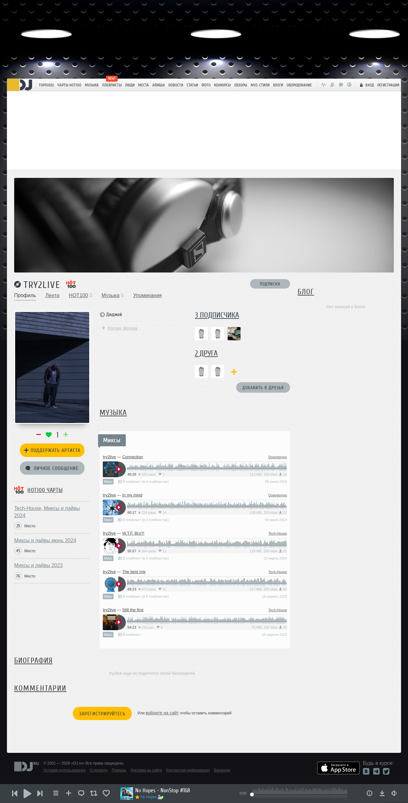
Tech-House (277, 533)
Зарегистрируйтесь (102, 714)
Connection (132, 456)
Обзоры (240, 85)
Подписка (270, 284)
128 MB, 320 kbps (268, 551)
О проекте (99, 770)
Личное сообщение (52, 468)
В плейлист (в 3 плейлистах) (143, 520)
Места (143, 85)
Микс (108, 482)
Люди (130, 85)
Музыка (92, 85)
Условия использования (64, 770)
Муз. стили (260, 85)
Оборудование (299, 85)
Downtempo (277, 457)
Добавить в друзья (263, 387)
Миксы (111, 440)
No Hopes (148, 797)
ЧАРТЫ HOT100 (69, 85)
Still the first (132, 609)
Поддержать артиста (52, 450)
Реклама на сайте (146, 770)
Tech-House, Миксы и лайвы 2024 (47, 512)
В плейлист (129, 634)
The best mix (133, 571)
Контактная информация (188, 770)
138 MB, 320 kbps (268, 512)
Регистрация (388, 85)
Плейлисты (112, 85)
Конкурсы (222, 85)
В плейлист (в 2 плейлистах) (143, 558)
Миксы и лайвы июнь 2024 (45, 540)
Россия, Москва (119, 328)
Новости (175, 85)
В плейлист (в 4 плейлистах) (143, 482)
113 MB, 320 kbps (268, 474)
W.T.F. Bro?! (133, 533)
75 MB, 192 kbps (269, 627)
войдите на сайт (162, 712)
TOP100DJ (46, 85)
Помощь (119, 770)
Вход (366, 85)
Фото (206, 85)
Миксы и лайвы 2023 (38, 565)
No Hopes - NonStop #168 (162, 790)
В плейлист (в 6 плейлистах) (143, 596)
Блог (306, 292)
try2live (42, 284)
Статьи (192, 85)
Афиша (158, 85)
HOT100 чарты (45, 490)
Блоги (278, 85)
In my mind (132, 495)
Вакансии (222, 770)
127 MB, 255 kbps (268, 589)
